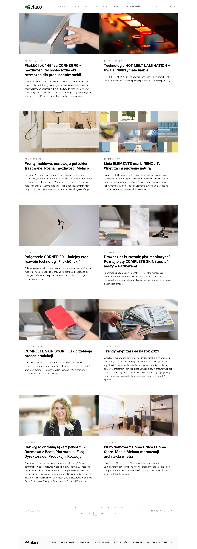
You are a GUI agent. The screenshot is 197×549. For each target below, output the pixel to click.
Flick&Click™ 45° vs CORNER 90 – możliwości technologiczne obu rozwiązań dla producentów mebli (53, 70)
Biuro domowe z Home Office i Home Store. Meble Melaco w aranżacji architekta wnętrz (135, 452)
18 (102, 513)
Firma (63, 6)
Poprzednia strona (36, 511)
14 (142, 507)
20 (115, 513)
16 (88, 513)
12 (128, 507)
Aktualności (133, 6)
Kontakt (154, 6)
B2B (116, 6)
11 (122, 507)
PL (171, 6)
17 (95, 513)
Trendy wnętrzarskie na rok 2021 (131, 351)
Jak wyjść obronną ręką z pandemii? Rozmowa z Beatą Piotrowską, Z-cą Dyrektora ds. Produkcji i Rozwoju (55, 452)
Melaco (33, 6)
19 (108, 513)
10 (115, 507)
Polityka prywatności (159, 542)
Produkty (101, 6)
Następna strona (161, 511)
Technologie (81, 6)
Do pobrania (102, 542)
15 (82, 513)
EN (174, 6)
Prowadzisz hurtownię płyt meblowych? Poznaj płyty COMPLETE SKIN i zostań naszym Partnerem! (137, 261)
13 (135, 507)
